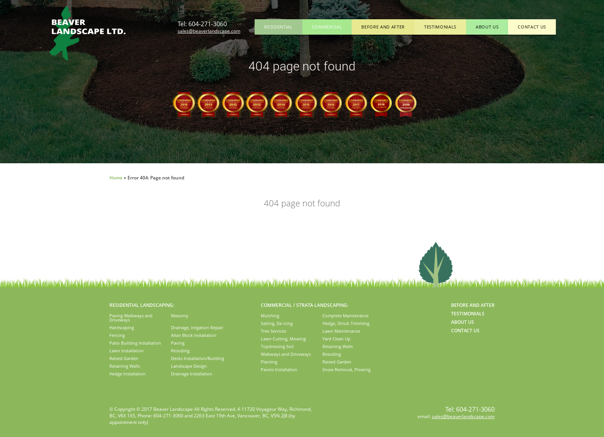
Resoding (180, 350)
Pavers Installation (279, 369)
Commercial (327, 27)
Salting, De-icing (277, 323)
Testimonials (440, 27)
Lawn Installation (126, 350)
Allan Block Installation (193, 335)
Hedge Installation (127, 374)
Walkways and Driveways (286, 354)
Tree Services (273, 331)
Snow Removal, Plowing (346, 369)
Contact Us (532, 27)
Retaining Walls (124, 366)
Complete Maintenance (345, 315)
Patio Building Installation (135, 343)
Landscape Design (189, 366)
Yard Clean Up (336, 339)
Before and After (383, 27)
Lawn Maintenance (341, 331)
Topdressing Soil (277, 346)
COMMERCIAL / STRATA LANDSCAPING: (304, 305)
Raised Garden (123, 358)
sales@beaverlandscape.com (209, 31)
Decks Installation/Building (197, 358)
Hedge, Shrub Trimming (345, 323)
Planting (269, 362)
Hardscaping (121, 327)
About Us (487, 27)
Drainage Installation (191, 374)
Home (115, 177)
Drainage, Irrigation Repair (197, 327)
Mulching (270, 315)
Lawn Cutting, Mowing (283, 339)
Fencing (117, 335)
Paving (178, 343)
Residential (278, 27)
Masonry (179, 315)
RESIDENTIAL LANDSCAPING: (141, 305)
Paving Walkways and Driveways (131, 318)
